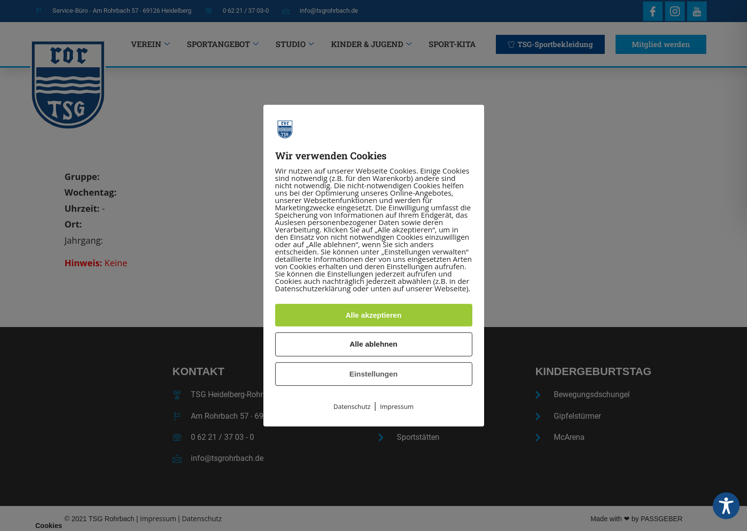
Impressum (397, 406)
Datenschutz (352, 406)
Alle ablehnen (374, 344)
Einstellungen (373, 374)
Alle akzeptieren (373, 315)
